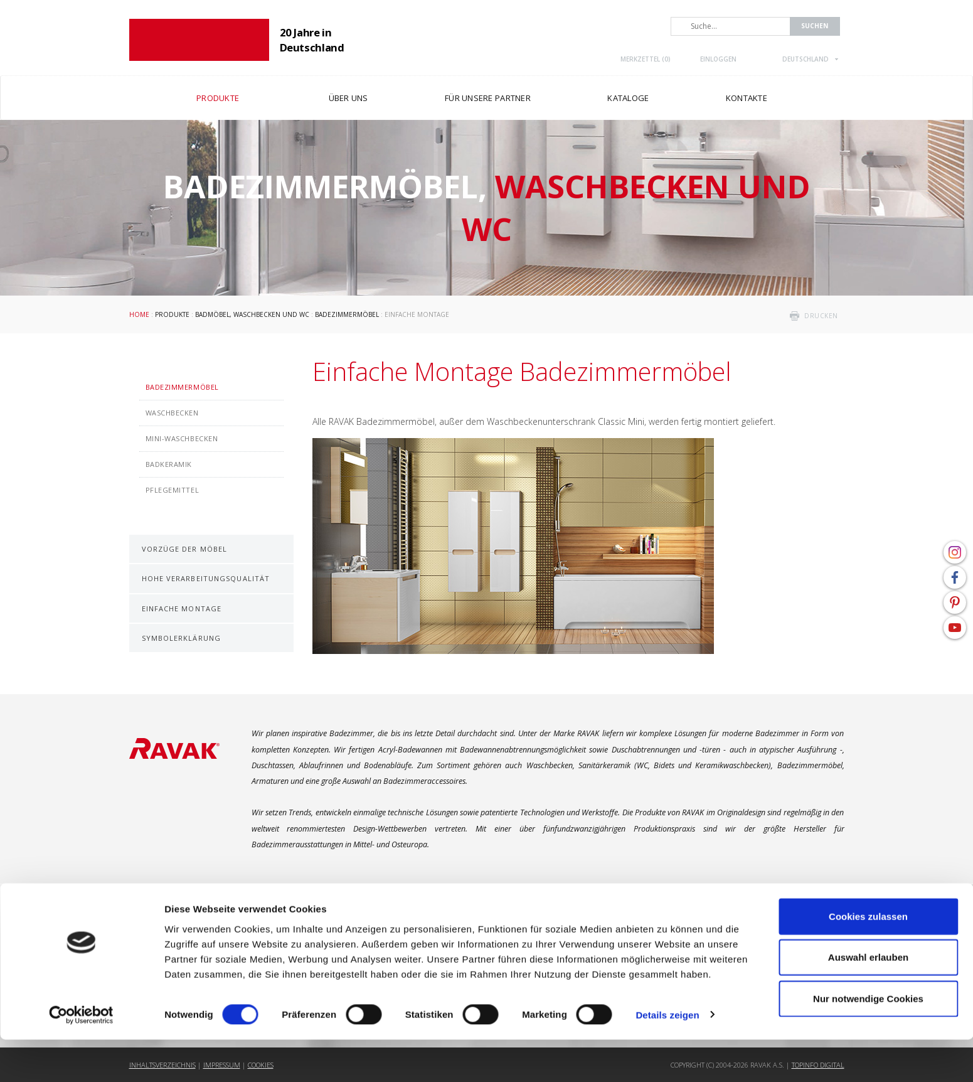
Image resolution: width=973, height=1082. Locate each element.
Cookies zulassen (868, 958)
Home (139, 314)
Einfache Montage (182, 608)
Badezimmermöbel (347, 314)
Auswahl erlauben (868, 1000)
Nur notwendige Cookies (868, 1041)
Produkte (172, 314)
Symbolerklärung (181, 638)
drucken (821, 315)
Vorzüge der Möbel (185, 549)
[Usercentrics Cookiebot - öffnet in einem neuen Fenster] (81, 1057)
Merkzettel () (645, 59)
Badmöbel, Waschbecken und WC (252, 314)
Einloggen (718, 59)
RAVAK (199, 40)
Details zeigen (667, 1057)
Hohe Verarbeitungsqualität (206, 578)
